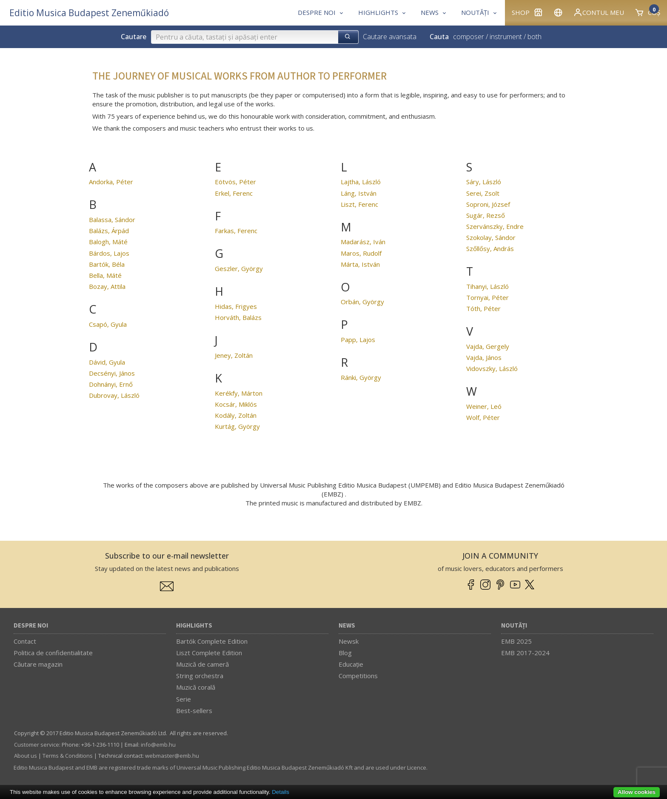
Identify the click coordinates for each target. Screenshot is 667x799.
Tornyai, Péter (487, 297)
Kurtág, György (237, 426)
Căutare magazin (38, 664)
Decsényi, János (112, 373)
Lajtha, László (361, 181)
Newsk (349, 641)
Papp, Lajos (358, 339)
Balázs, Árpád (109, 230)
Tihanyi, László (487, 286)
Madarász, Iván (363, 241)
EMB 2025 (516, 641)
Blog (345, 652)
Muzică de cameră (202, 664)
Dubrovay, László (114, 395)
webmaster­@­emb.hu (172, 755)
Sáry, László (483, 181)
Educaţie (351, 664)
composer (468, 36)
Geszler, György (239, 268)
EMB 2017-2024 (525, 652)
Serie (183, 699)
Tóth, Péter (483, 308)
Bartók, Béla (107, 264)
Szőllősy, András (490, 248)
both (534, 36)
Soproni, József (488, 204)
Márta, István (360, 264)
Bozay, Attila (107, 286)
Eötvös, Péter (235, 181)
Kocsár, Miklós (236, 404)
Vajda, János (484, 357)
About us (25, 755)
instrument (506, 36)
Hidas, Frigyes (236, 306)
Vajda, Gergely (487, 346)
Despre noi (31, 625)
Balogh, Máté (108, 241)
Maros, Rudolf (361, 253)
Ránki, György (361, 377)
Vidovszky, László (492, 368)
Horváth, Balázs (238, 317)
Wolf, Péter (483, 417)
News (347, 625)
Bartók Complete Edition (212, 641)
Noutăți (514, 625)
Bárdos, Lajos (109, 253)
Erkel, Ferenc (234, 193)
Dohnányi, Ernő (111, 384)
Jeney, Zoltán (234, 355)
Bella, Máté (105, 275)
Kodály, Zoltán (236, 415)
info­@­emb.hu (158, 744)
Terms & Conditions (68, 755)
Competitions (358, 675)
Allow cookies (637, 792)
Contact (25, 641)
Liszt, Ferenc (359, 204)
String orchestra (199, 675)
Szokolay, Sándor (491, 237)
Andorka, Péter (111, 181)
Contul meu (598, 12)
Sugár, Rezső (485, 215)
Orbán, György (362, 301)
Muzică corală (195, 687)
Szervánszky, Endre (495, 226)
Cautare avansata (389, 36)
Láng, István (358, 193)
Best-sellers (194, 710)
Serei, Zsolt (482, 193)
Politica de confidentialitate (53, 652)
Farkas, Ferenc (236, 230)
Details (280, 792)
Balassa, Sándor (112, 219)
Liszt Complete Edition (209, 652)
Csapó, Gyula (108, 324)
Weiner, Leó (484, 406)
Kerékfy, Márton (238, 393)
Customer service (36, 744)
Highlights (194, 625)
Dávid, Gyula (107, 362)
